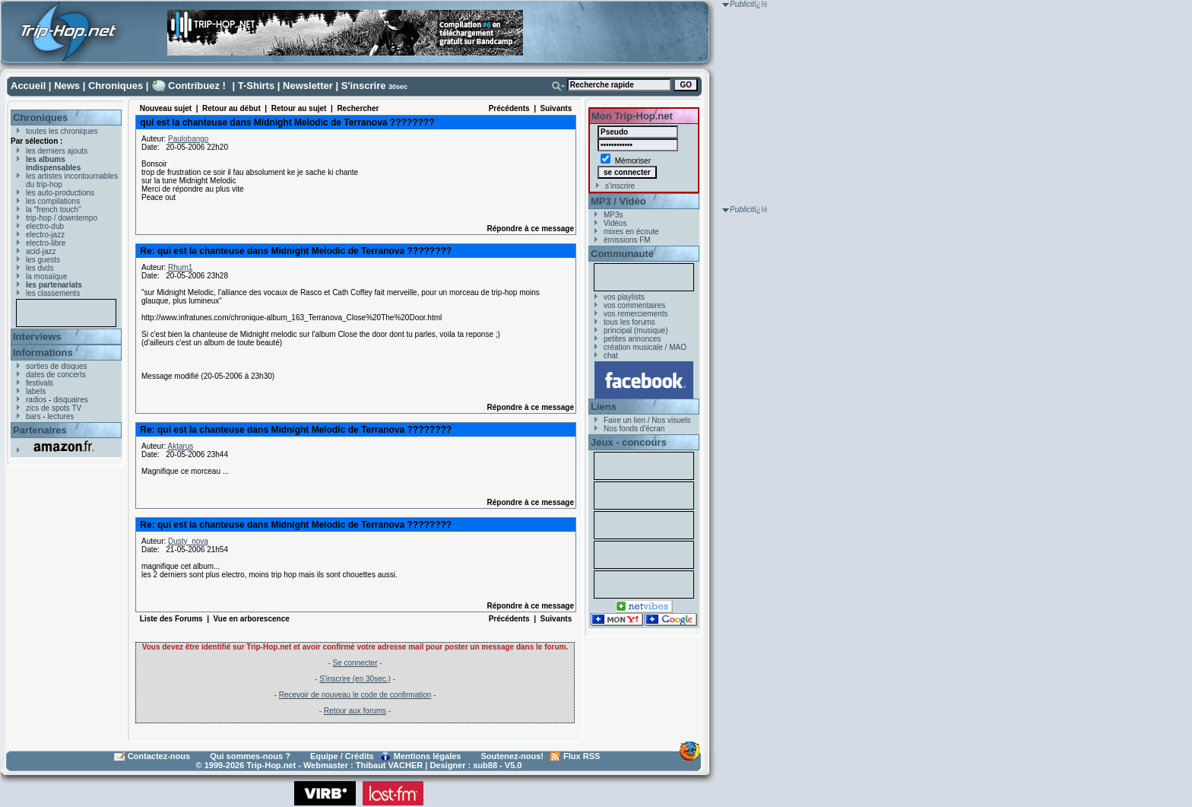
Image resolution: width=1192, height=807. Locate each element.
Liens (604, 406)
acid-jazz (40, 251)
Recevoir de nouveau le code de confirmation (355, 695)
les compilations (53, 201)
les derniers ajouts (56, 151)
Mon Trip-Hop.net (632, 116)
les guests (43, 260)
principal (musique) (635, 330)
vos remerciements (635, 314)
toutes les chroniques (62, 131)
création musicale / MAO (645, 347)
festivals (39, 383)
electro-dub (45, 226)
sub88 (485, 765)
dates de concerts (56, 374)
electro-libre (45, 243)
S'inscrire (363, 85)
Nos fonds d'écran (634, 428)
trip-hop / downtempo (61, 218)
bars (33, 416)
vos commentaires (634, 305)
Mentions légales (427, 756)
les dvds (40, 268)
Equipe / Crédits (342, 756)
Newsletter (308, 85)
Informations (43, 352)
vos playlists (624, 297)
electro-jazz (45, 234)
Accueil (28, 85)
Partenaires (40, 430)
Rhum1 (180, 267)
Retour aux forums (355, 711)
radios (36, 400)
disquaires (70, 400)
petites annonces (632, 339)
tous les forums (629, 322)
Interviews (37, 336)
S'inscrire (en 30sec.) (355, 679)
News (67, 85)
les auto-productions (60, 193)
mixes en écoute (631, 231)
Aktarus (180, 446)
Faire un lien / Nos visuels (647, 420)
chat (611, 355)
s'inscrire (620, 186)
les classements (53, 293)
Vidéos (615, 223)
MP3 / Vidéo (618, 201)
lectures (60, 416)
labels (36, 391)
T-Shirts (256, 85)
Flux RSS (581, 756)
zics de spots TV (53, 408)
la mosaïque (46, 276)
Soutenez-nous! (512, 756)
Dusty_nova (188, 541)
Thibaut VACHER (389, 765)
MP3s (613, 215)
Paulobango (188, 139)
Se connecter (355, 663)
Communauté (622, 253)
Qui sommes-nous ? (250, 756)
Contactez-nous (159, 756)
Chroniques (115, 85)
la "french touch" (53, 209)
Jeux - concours (629, 442)
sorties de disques (56, 366)
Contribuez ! (197, 85)
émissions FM (627, 240)
